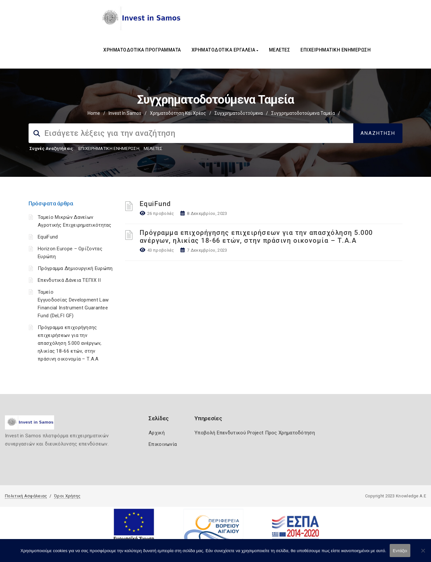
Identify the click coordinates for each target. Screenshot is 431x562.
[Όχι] (423, 553)
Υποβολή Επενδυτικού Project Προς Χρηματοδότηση (255, 433)
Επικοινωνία (163, 444)
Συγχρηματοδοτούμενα (239, 113)
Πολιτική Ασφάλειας (26, 495)
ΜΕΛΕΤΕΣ (279, 49)
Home (94, 113)
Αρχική (157, 433)
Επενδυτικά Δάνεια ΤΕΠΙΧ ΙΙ (69, 280)
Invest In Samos (125, 113)
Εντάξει (400, 550)
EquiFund (48, 237)
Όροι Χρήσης (67, 495)
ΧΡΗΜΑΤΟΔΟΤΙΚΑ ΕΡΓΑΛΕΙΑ (225, 49)
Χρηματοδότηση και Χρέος (178, 113)
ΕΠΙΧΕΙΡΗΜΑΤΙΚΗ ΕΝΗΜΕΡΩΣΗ (335, 49)
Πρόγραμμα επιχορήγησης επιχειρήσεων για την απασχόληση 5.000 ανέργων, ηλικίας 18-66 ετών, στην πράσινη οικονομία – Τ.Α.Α (70, 343)
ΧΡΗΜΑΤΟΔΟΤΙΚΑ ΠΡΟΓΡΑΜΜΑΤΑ (142, 49)
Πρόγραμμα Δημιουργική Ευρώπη (75, 268)
